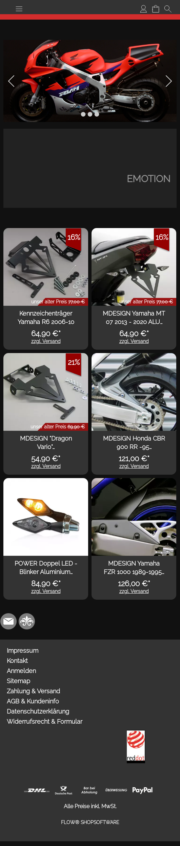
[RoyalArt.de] (26, 621)
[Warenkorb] (155, 8)
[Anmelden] (143, 8)
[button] (19, 8)
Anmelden (21, 670)
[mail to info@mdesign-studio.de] (8, 621)
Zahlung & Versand (33, 691)
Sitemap (18, 681)
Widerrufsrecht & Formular (44, 721)
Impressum (22, 650)
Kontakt (17, 660)
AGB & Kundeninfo (33, 701)
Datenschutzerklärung (38, 711)
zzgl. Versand (46, 341)
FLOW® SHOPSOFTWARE (90, 822)
